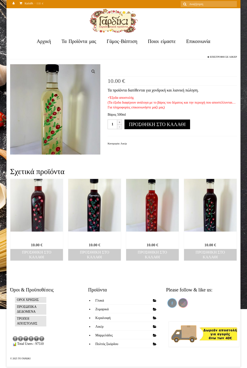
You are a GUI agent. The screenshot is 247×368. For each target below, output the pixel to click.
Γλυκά (99, 300)
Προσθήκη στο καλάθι (157, 124)
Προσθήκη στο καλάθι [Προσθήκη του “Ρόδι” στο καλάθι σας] (152, 254)
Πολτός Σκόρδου (106, 344)
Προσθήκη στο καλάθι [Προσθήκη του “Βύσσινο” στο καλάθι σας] (210, 254)
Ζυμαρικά (102, 309)
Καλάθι (31, 4)
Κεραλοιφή (102, 318)
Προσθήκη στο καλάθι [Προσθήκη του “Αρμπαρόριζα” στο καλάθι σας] (94, 254)
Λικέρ (233, 56)
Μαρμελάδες (104, 335)
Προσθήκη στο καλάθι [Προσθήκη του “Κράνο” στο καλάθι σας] (36, 254)
